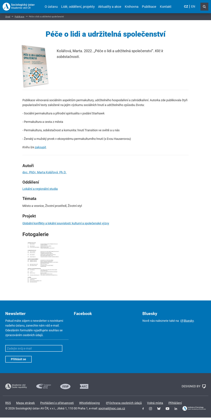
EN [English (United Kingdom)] (193, 7)
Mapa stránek (25, 403)
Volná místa (155, 403)
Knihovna (131, 7)
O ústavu (51, 7)
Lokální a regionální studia (40, 189)
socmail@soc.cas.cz (111, 409)
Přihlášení (175, 403)
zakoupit (40, 147)
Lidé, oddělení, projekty (78, 7)
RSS (8, 403)
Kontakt (165, 7)
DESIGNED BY (194, 387)
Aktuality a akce (109, 7)
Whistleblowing (89, 403)
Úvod (7, 17)
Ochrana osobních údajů (125, 403)
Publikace (149, 7)
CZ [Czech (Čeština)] (186, 7)
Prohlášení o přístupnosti (57, 403)
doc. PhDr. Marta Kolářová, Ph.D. (44, 172)
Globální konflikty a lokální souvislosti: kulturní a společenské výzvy (65, 224)
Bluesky (189, 321)
